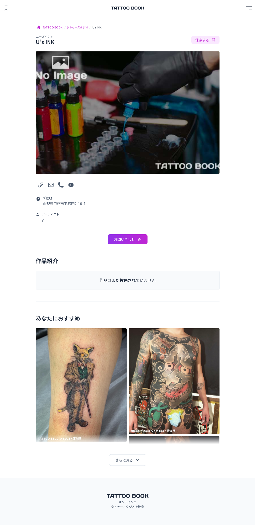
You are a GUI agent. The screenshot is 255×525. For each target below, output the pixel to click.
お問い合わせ (127, 239)
